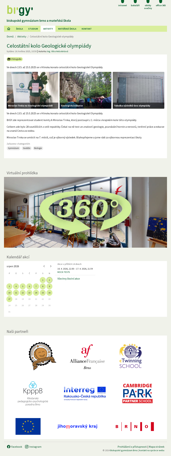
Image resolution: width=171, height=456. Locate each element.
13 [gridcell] (29, 292)
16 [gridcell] (49, 292)
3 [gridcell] (9, 286)
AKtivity (48, 28)
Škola (19, 28)
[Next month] (50, 266)
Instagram (33, 447)
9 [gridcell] (49, 286)
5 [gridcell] (22, 286)
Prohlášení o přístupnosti (132, 446)
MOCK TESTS (63, 272)
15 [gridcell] (43, 292)
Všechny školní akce (68, 278)
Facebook (14, 447)
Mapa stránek (156, 446)
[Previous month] (44, 266)
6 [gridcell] (29, 286)
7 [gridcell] (36, 286)
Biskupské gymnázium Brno (124, 450)
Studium (33, 28)
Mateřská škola (67, 28)
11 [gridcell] (16, 292)
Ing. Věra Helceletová (57, 51)
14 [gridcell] (36, 292)
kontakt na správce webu (151, 450)
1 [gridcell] (42, 280)
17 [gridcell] (9, 299)
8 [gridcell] (42, 286)
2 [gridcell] (49, 280)
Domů (10, 36)
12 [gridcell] (23, 292)
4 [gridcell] (16, 286)
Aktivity (21, 36)
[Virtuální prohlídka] (85, 212)
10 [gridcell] (9, 292)
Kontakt (87, 28)
